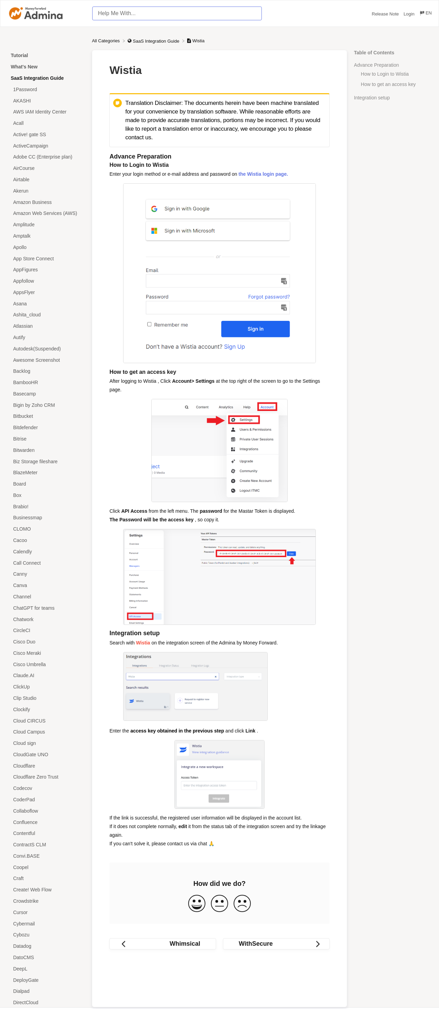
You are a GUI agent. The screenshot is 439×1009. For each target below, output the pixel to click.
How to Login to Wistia (385, 74)
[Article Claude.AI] (46, 675)
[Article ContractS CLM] (46, 844)
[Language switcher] (425, 14)
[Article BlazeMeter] (46, 472)
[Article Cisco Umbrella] (46, 664)
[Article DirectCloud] (46, 1002)
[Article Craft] (46, 878)
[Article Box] (46, 495)
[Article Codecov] (46, 788)
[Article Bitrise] (46, 439)
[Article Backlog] (46, 371)
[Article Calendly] (46, 551)
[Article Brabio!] (46, 506)
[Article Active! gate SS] (46, 134)
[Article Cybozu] (46, 935)
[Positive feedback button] (196, 903)
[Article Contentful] (46, 833)
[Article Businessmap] (46, 517)
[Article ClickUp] (46, 687)
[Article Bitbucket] (46, 416)
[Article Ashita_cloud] (46, 315)
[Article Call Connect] (46, 562)
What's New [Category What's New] (24, 66)
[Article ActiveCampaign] (46, 145)
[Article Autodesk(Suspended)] (46, 348)
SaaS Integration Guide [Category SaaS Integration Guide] (37, 78)
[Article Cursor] (46, 912)
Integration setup (372, 97)
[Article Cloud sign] (46, 743)
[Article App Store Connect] (46, 258)
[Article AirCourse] (46, 168)
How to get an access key (388, 84)
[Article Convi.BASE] (46, 856)
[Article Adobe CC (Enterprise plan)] (46, 157)
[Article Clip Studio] (46, 698)
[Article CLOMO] (46, 529)
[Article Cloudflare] (46, 765)
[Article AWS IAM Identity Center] (46, 112)
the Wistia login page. (263, 174)
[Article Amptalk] (46, 236)
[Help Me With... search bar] (177, 13)
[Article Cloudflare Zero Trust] (46, 777)
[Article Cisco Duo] (46, 642)
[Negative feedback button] (242, 903)
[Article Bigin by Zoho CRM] (46, 405)
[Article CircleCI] (46, 630)
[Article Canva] (46, 585)
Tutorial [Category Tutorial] (19, 55)
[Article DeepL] (46, 968)
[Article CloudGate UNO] (46, 754)
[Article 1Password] (46, 89)
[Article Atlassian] (46, 326)
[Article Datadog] (46, 946)
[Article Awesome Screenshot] (46, 360)
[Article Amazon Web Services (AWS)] (46, 213)
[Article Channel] (46, 597)
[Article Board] (46, 484)
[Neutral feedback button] (219, 903)
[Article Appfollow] (46, 281)
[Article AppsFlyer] (46, 292)
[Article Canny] (46, 574)
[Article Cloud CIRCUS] (46, 720)
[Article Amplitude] (46, 224)
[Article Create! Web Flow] (46, 890)
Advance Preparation (376, 65)
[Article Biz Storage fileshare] (46, 461)
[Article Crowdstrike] (46, 901)
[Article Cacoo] (46, 540)
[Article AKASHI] (46, 100)
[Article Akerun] (46, 190)
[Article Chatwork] (46, 619)
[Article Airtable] (46, 179)
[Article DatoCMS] (46, 957)
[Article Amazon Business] (46, 202)
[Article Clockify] (46, 709)
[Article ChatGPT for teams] (46, 608)
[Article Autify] (46, 337)
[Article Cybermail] (46, 923)
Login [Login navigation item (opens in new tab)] (410, 14)
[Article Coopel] (46, 867)
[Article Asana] (46, 303)
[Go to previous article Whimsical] (162, 944)
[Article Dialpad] (46, 991)
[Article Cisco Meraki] (46, 653)
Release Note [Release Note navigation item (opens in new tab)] (386, 14)
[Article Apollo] (46, 247)
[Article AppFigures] (46, 269)
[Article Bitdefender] (46, 427)
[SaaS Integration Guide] (154, 40)
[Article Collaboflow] (46, 810)
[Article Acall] (46, 123)
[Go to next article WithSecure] (276, 944)
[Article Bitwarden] (46, 450)
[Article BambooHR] (46, 382)
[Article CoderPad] (46, 799)
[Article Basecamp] (46, 394)
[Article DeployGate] (46, 980)
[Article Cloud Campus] (46, 732)
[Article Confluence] (46, 822)
